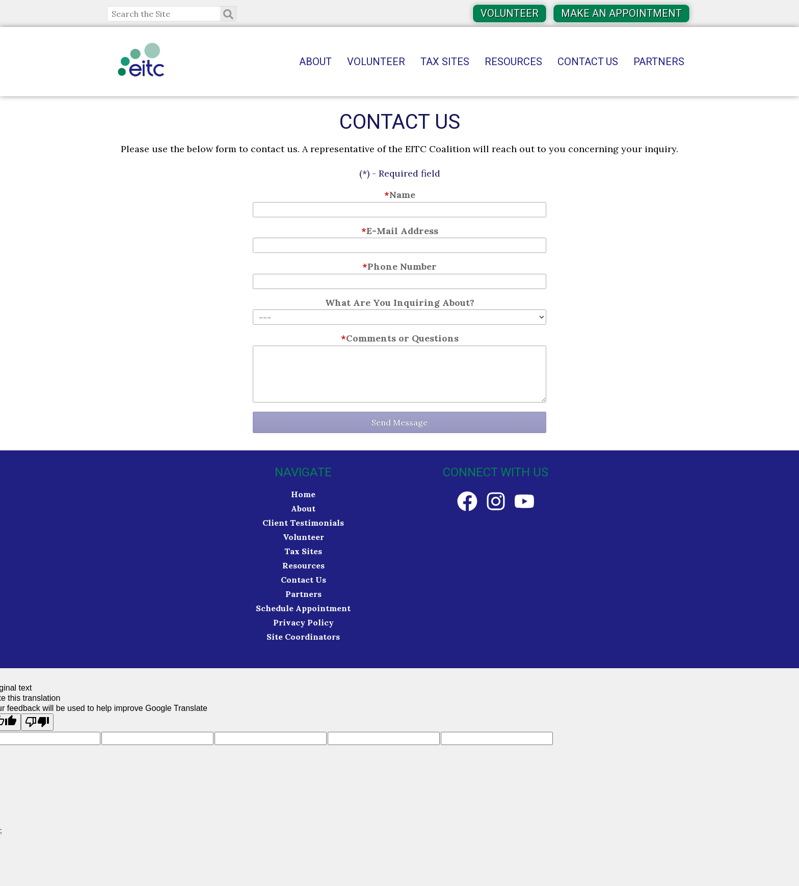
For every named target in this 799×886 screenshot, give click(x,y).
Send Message (399, 422)
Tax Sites (444, 61)
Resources (513, 61)
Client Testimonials (303, 523)
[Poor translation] (37, 722)
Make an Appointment (621, 13)
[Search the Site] (171, 13)
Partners (658, 61)
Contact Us (587, 61)
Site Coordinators (303, 637)
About (315, 61)
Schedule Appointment (303, 608)
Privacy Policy (303, 622)
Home (303, 494)
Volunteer (510, 13)
